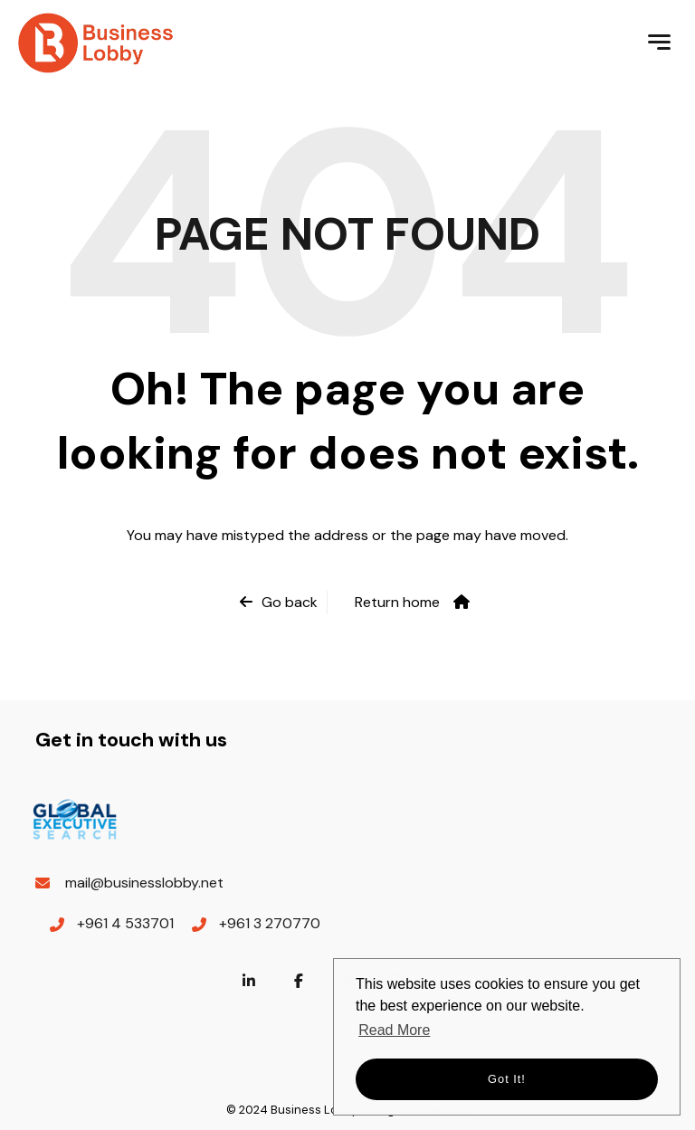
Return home (397, 602)
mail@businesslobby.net (144, 882)
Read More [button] (394, 1030)
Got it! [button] (507, 1079)
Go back (290, 602)
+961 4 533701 (125, 923)
